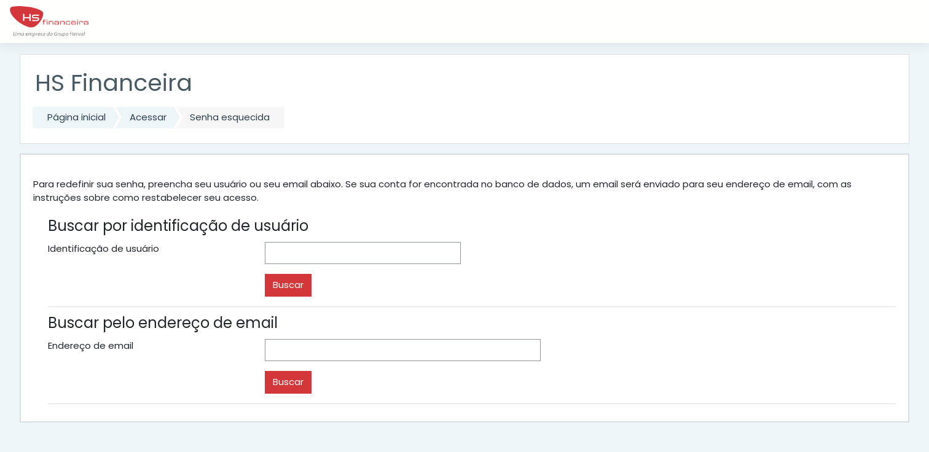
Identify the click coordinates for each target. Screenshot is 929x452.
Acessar (148, 117)
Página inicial (76, 117)
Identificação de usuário (103, 248)
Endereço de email (90, 345)
